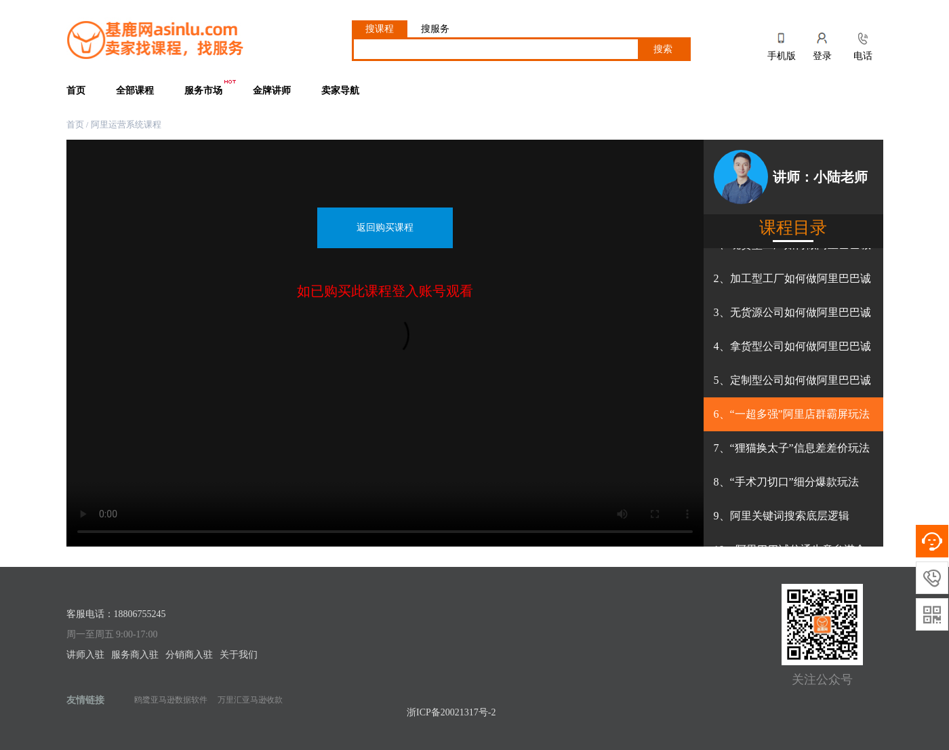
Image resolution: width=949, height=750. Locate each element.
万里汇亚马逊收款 (250, 700)
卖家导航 (340, 90)
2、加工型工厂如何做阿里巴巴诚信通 (792, 284)
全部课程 (135, 90)
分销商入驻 (189, 655)
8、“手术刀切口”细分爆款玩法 (786, 482)
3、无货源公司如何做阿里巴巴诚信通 (792, 318)
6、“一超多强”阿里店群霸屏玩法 (792, 414)
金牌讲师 (272, 90)
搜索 (662, 49)
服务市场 (210, 87)
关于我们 (239, 655)
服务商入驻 (135, 655)
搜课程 (379, 29)
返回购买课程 (385, 227)
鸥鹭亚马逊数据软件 (170, 700)
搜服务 (435, 29)
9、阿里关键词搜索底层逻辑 (781, 515)
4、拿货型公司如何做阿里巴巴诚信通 (792, 351)
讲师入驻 (85, 655)
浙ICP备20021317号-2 (451, 712)
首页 (75, 90)
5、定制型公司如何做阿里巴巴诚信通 (792, 385)
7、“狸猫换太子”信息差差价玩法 (792, 448)
